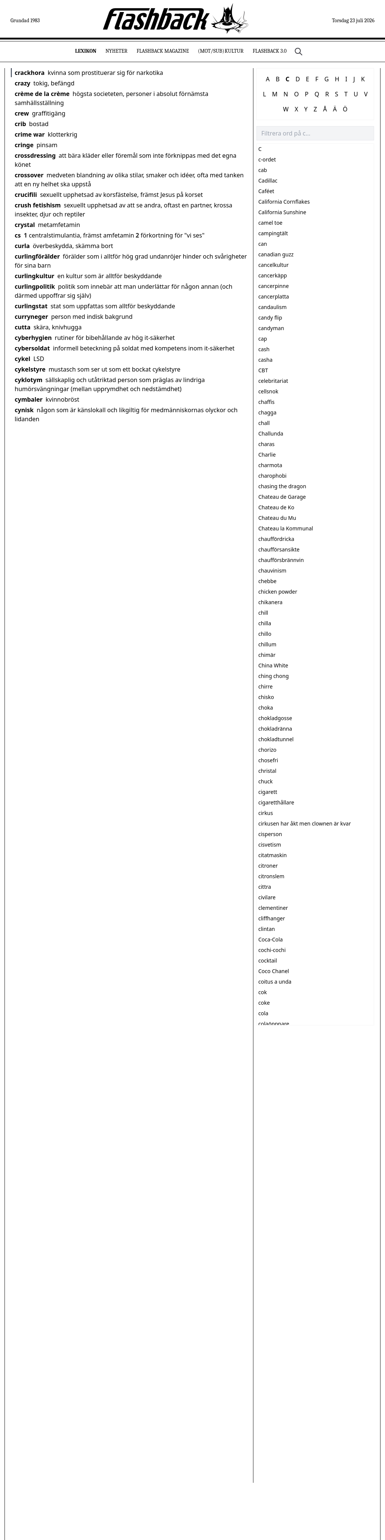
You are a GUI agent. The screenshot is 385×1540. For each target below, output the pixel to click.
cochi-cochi (272, 950)
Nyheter (116, 51)
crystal (25, 225)
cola (263, 1013)
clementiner (273, 907)
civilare (267, 897)
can (262, 243)
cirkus (265, 812)
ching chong (273, 675)
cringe (24, 145)
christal (267, 770)
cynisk (24, 410)
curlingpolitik (35, 286)
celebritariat (273, 380)
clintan (266, 928)
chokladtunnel (276, 739)
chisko (266, 697)
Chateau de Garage (282, 496)
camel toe (270, 222)
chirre (265, 686)
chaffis (266, 401)
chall (264, 423)
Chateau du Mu (277, 517)
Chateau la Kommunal (285, 528)
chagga (267, 412)
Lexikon (86, 51)
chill (263, 612)
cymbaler (28, 399)
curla (22, 246)
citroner (268, 865)
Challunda (270, 433)
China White (273, 665)
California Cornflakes (284, 201)
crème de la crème (42, 94)
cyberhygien (33, 338)
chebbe (267, 581)
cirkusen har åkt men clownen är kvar (304, 823)
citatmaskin (272, 855)
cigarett (267, 791)
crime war (30, 134)
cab (262, 170)
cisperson (270, 834)
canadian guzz (276, 254)
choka (265, 707)
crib (20, 124)
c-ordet (267, 159)
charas (266, 444)
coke (264, 1002)
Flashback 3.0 (269, 51)
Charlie (267, 454)
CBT (263, 370)
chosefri (268, 760)
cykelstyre (30, 369)
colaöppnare (273, 1023)
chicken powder (277, 591)
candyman (271, 328)
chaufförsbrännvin (281, 560)
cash (264, 349)
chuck (265, 781)
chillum (267, 644)
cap (262, 338)
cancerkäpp (272, 275)
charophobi (272, 475)
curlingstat (31, 306)
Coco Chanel (273, 971)
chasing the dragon (282, 486)
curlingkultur (34, 276)
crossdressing (35, 155)
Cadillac (267, 180)
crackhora (30, 73)
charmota (270, 465)
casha (265, 359)
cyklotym (28, 380)
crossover (29, 175)
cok (262, 992)
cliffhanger (271, 918)
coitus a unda (274, 981)
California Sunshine (282, 212)
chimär (267, 654)
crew (22, 113)
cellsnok (268, 391)
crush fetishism (38, 205)
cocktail (267, 960)
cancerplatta (273, 296)
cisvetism (269, 844)
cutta (22, 327)
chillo (264, 633)
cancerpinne (273, 285)
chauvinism (272, 570)
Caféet (266, 191)
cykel (22, 359)
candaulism (272, 307)
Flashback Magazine (162, 51)
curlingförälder (37, 256)
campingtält (273, 233)
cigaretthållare (276, 802)
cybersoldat (32, 348)
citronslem (271, 876)
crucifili (26, 194)
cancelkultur (273, 264)
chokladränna (275, 728)
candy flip (270, 317)
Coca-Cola (270, 939)
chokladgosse (275, 718)
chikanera (270, 602)
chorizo (267, 749)
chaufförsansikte (279, 549)
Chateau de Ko (276, 507)
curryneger (31, 316)
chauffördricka (276, 538)
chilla (264, 623)
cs (18, 235)
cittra (264, 886)
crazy (22, 83)
